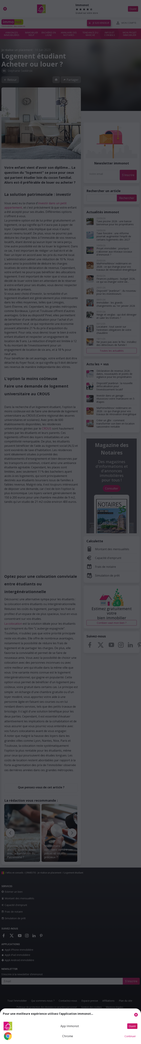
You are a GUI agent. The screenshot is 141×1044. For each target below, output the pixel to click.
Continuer (130, 1036)
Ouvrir (132, 1026)
